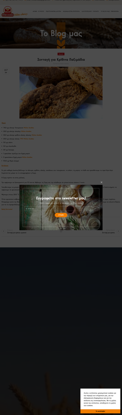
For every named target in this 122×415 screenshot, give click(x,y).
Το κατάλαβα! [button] (100, 411)
